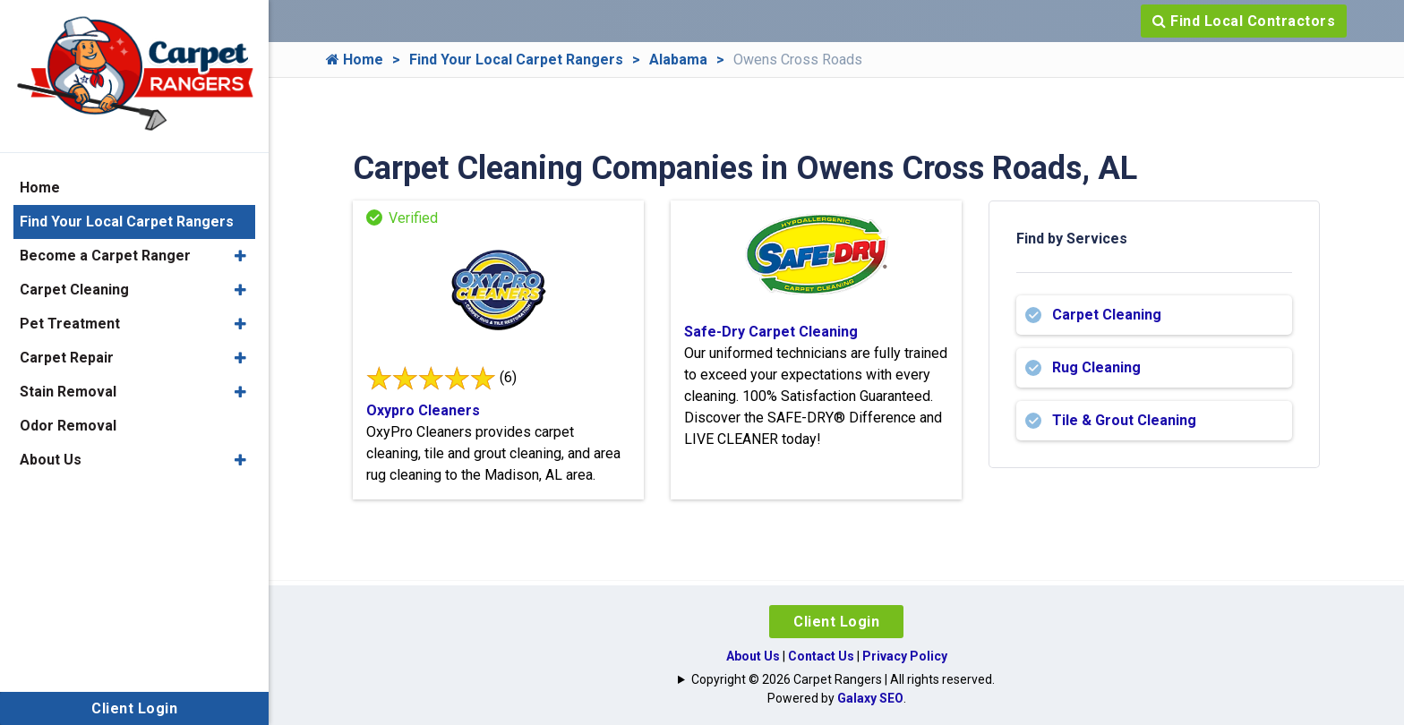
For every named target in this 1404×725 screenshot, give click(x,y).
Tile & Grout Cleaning (1124, 420)
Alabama (678, 59)
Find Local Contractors (1243, 21)
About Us (753, 656)
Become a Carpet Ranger (105, 255)
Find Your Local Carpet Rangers (516, 59)
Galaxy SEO (870, 698)
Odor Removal (68, 425)
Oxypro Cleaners (423, 410)
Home (354, 59)
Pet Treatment (70, 323)
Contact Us (821, 656)
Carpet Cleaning (1106, 314)
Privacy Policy (904, 656)
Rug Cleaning (1096, 367)
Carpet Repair (67, 357)
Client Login (836, 621)
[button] (240, 256)
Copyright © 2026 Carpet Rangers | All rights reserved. (843, 679)
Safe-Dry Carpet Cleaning (771, 331)
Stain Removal (68, 391)
